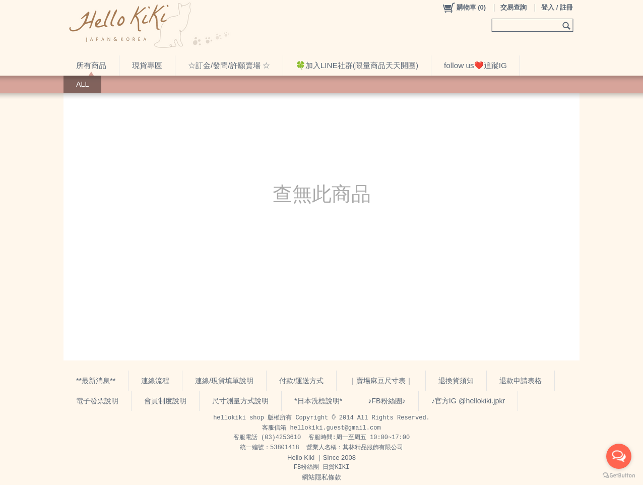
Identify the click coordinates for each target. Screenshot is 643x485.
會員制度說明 (165, 401)
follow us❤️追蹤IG (475, 65)
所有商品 (91, 65)
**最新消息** (95, 381)
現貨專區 (147, 65)
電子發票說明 (97, 401)
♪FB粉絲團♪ (387, 401)
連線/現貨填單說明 (224, 381)
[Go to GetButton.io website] (619, 475)
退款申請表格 (520, 381)
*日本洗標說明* (318, 401)
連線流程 (155, 381)
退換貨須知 (456, 381)
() (463, 7)
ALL (82, 84)
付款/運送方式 (301, 381)
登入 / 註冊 (557, 7)
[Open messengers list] (618, 456)
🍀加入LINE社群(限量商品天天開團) (357, 65)
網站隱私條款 (321, 477)
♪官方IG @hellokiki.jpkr (468, 401)
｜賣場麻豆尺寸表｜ (381, 381)
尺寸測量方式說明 (240, 401)
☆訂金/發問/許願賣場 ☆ (229, 65)
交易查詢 (513, 7)
